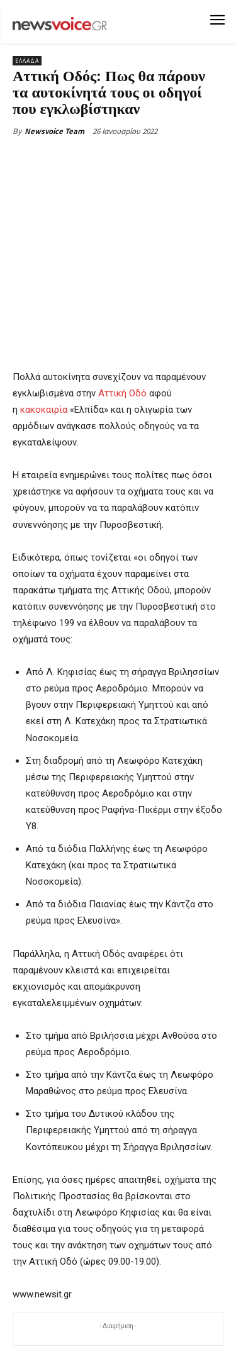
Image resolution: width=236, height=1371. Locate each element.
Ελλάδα (27, 60)
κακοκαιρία (43, 409)
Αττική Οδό (122, 393)
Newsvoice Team (54, 131)
